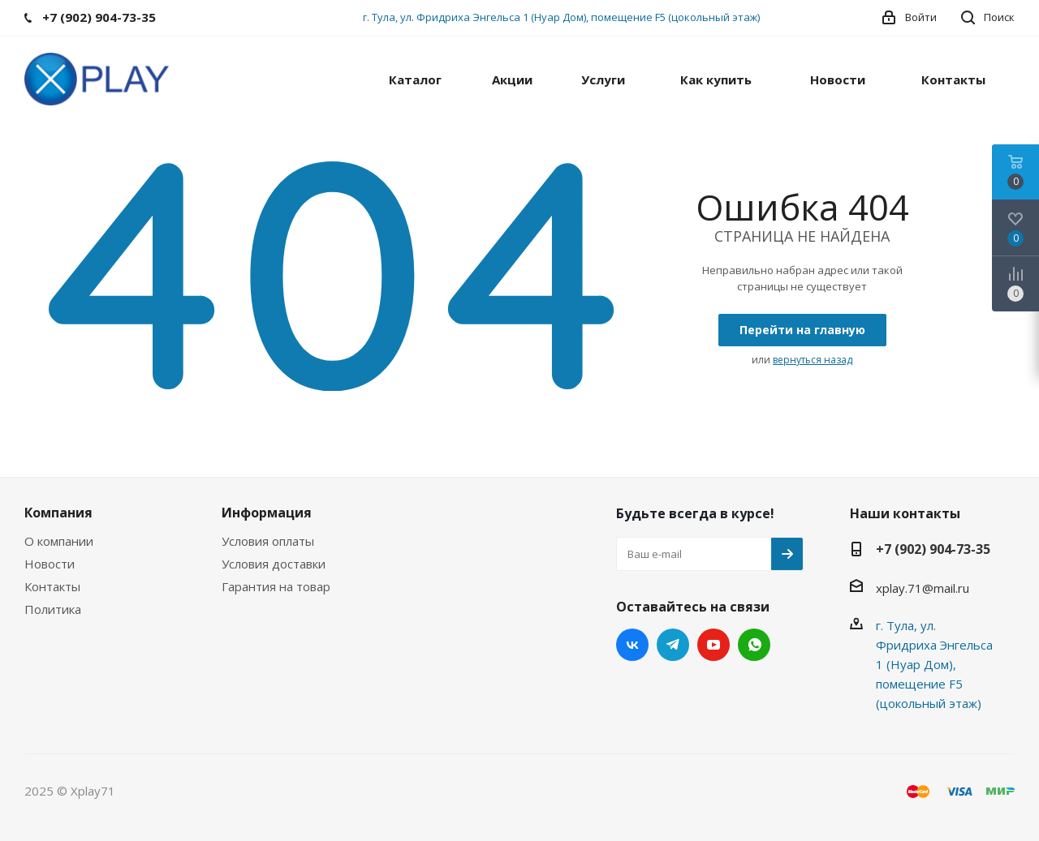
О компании (58, 541)
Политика (52, 609)
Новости (49, 564)
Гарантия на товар (276, 586)
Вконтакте (632, 645)
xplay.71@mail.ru (922, 588)
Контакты (52, 586)
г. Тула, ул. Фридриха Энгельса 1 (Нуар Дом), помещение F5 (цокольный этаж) (561, 17)
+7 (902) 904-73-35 (933, 549)
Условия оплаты (268, 541)
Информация (267, 512)
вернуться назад (812, 360)
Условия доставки (273, 564)
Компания (58, 512)
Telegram (673, 645)
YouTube (713, 645)
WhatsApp (754, 645)
